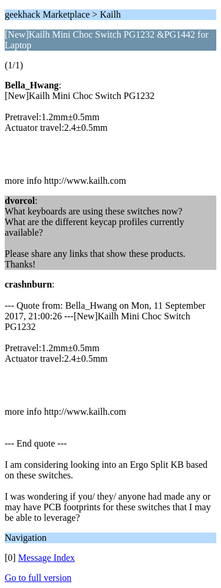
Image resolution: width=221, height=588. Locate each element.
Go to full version (38, 578)
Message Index (46, 558)
